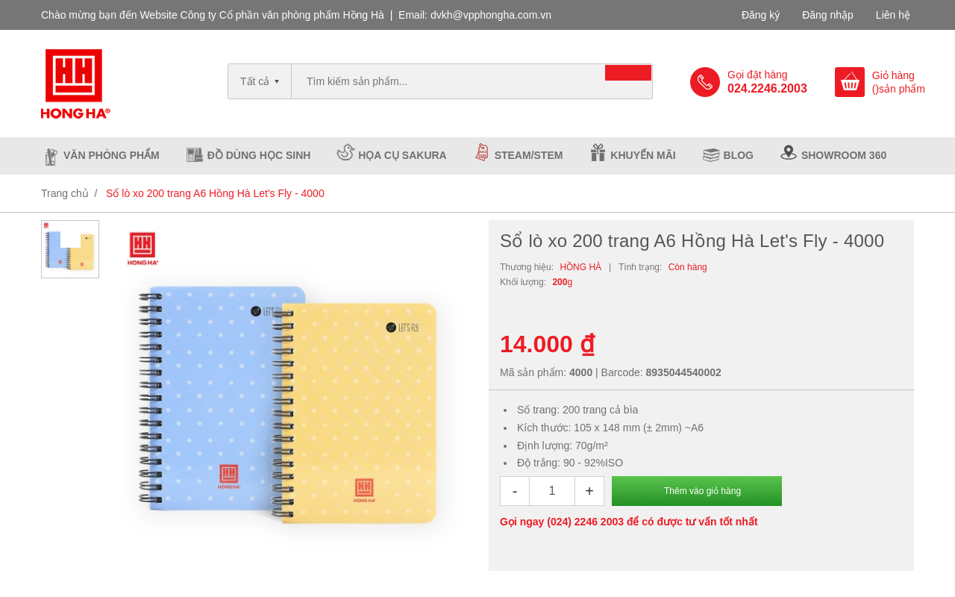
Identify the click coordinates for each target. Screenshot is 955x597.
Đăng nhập (828, 15)
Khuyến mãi (642, 155)
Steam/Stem (529, 155)
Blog (739, 155)
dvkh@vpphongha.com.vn (490, 15)
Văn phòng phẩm (111, 155)
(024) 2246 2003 (585, 522)
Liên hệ (893, 15)
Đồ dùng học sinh (259, 155)
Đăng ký (761, 15)
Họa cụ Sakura (402, 155)
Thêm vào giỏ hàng (702, 491)
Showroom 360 (843, 155)
